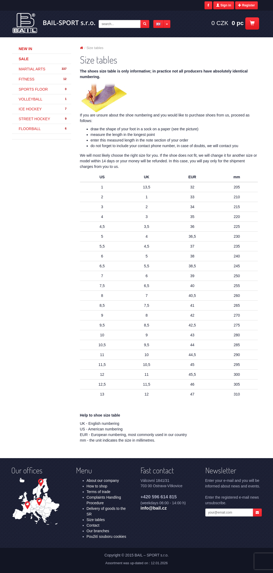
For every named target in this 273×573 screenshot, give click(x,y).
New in (25, 49)
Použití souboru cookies (106, 536)
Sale (24, 59)
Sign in (223, 5)
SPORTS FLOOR (43, 89)
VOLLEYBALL (43, 99)
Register (246, 5)
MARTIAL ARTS (43, 69)
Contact (93, 525)
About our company (103, 480)
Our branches (98, 531)
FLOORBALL (43, 129)
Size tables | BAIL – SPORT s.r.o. (54, 23)
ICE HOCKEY (43, 109)
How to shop (97, 486)
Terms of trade (98, 492)
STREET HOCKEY (43, 119)
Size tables (96, 520)
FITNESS (43, 79)
